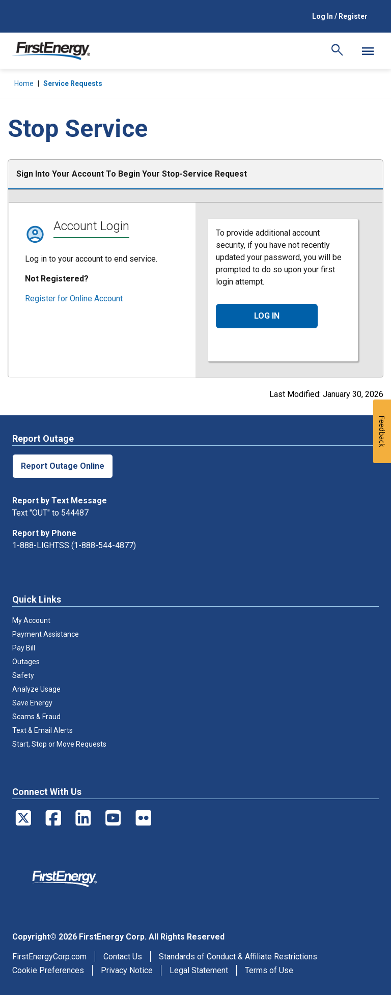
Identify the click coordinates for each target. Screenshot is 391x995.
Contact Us (122, 956)
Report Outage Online (62, 466)
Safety (23, 675)
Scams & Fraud (36, 717)
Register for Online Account (74, 298)
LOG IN (267, 316)
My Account (31, 620)
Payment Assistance (45, 634)
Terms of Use (269, 970)
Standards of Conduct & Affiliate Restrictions (238, 956)
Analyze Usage (36, 689)
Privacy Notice (127, 970)
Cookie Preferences (48, 970)
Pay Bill (23, 648)
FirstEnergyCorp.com (49, 956)
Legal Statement (199, 970)
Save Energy (32, 703)
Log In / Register (340, 16)
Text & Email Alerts (42, 730)
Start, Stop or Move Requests (59, 744)
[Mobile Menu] (367, 51)
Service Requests (72, 83)
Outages (26, 662)
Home (24, 83)
